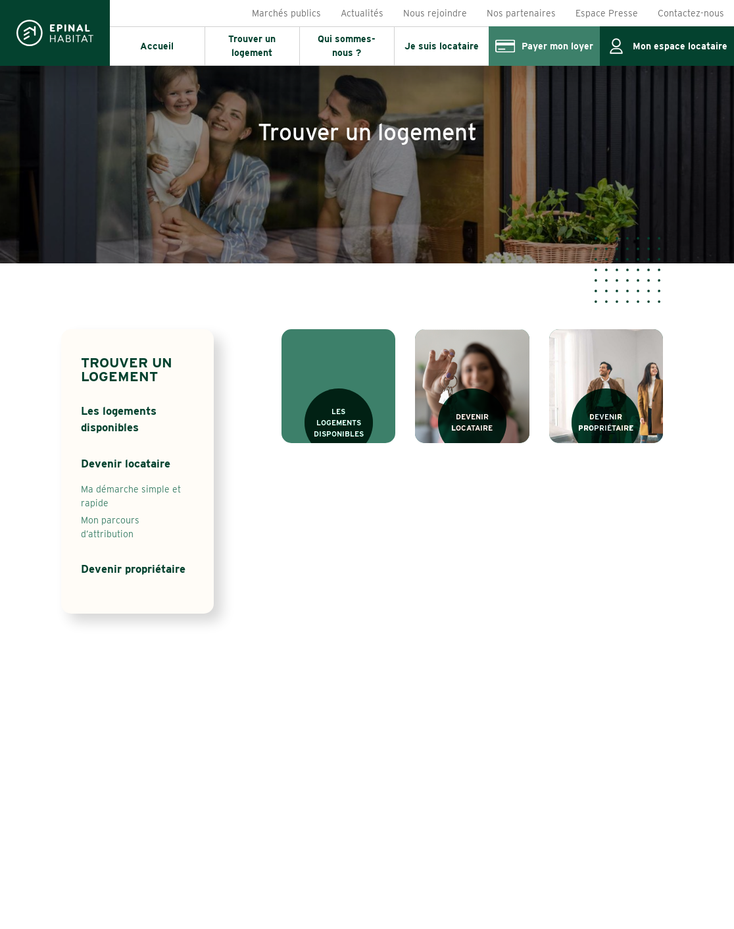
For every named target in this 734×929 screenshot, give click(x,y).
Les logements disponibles (119, 419)
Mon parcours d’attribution (110, 527)
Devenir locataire (125, 463)
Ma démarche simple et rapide (131, 496)
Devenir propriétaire (133, 568)
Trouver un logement (126, 369)
